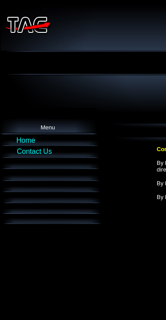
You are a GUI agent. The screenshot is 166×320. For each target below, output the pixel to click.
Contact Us (34, 151)
